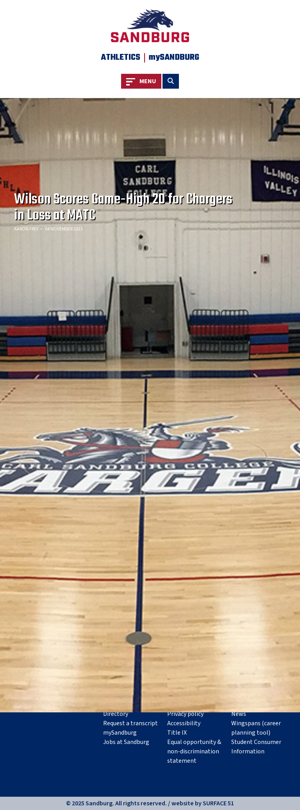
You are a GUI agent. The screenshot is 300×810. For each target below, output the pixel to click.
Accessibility (183, 723)
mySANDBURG (174, 57)
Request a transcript (130, 723)
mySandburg (120, 732)
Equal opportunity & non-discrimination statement (194, 751)
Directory (115, 714)
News (238, 714)
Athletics (120, 57)
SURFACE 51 (218, 803)
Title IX (177, 732)
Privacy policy (185, 714)
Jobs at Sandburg (126, 742)
